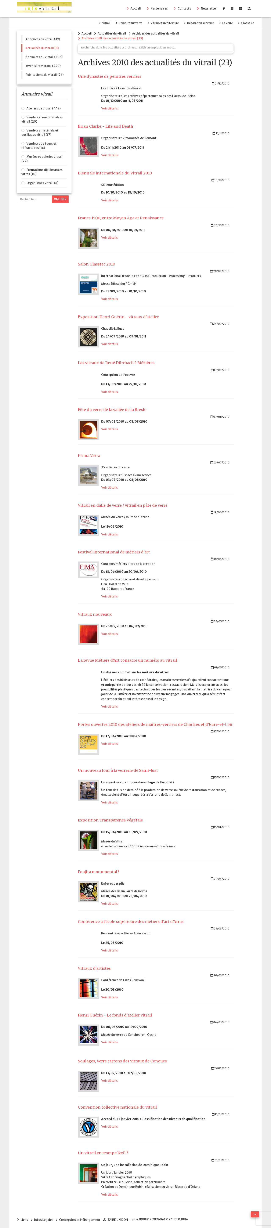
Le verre (226, 22)
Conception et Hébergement (80, 1218)
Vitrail (101, 22)
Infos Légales (44, 1218)
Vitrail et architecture (161, 22)
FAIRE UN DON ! (120, 1218)
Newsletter (209, 9)
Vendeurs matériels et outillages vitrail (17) (39, 132)
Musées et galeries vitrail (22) (41, 158)
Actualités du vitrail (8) (42, 47)
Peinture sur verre (126, 22)
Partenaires (159, 9)
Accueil (136, 9)
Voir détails (109, 107)
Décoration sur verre (198, 22)
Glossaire (247, 22)
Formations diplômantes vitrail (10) (41, 171)
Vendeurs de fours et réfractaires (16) (39, 145)
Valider (60, 199)
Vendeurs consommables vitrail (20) (42, 119)
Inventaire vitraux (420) (43, 65)
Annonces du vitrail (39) (42, 38)
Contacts (184, 9)
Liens (24, 1218)
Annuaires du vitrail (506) (43, 56)
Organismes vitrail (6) (42, 182)
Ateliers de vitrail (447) (43, 108)
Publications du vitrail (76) (44, 74)
